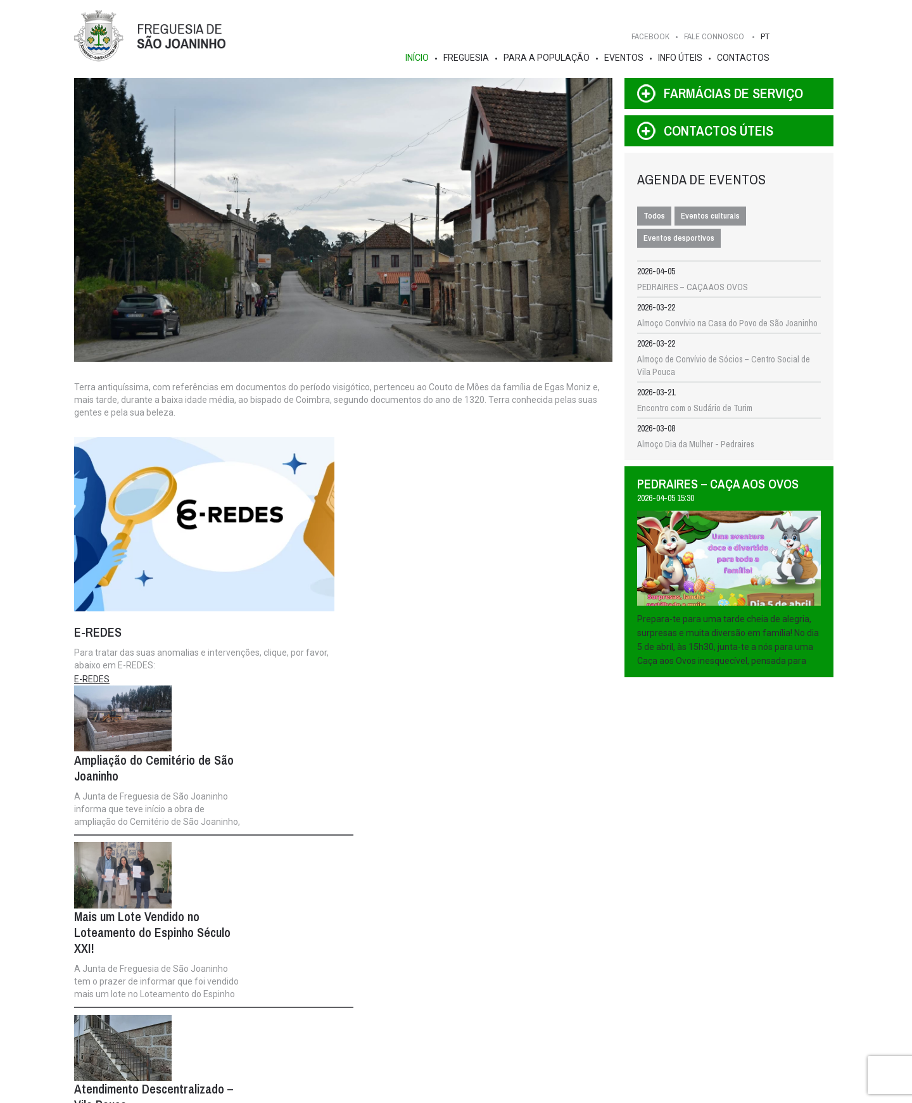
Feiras (557, 1037)
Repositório (436, 1025)
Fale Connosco (797, 930)
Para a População (550, 58)
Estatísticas (137, 1012)
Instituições (436, 1012)
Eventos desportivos (681, 239)
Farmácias (564, 999)
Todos (657, 217)
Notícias (430, 974)
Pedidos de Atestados (585, 1025)
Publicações (438, 999)
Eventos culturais (712, 217)
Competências (255, 987)
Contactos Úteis (575, 987)
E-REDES (93, 681)
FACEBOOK (654, 36)
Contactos (746, 58)
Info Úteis (683, 58)
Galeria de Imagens (151, 1025)
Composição (252, 974)
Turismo (130, 1050)
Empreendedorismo (449, 1037)
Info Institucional (259, 999)
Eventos (627, 58)
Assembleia (352, 960)
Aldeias (130, 1037)
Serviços (562, 974)
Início (420, 58)
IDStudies (417, 1089)
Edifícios (132, 999)
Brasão (129, 987)
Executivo (257, 960)
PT (768, 36)
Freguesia (469, 58)
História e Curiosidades (157, 974)
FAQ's (557, 1012)
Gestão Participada (450, 987)
